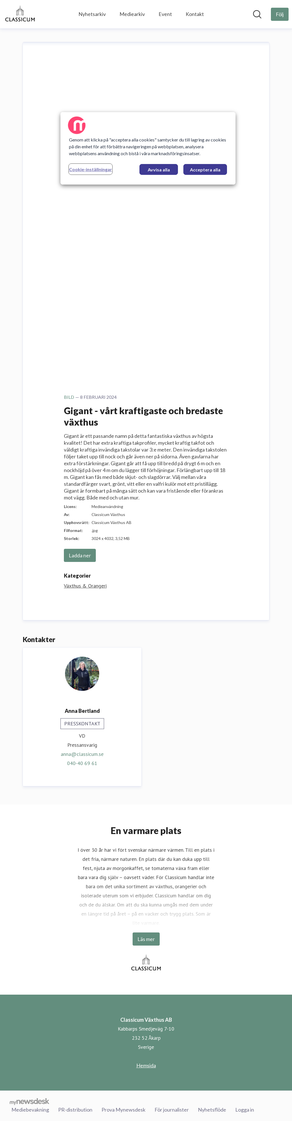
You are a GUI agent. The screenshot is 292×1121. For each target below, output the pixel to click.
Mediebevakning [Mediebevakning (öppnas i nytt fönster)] (30, 1109)
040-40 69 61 (82, 763)
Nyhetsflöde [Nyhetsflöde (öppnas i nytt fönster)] (212, 1109)
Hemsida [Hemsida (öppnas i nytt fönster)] (146, 1065)
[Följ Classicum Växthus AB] (280, 14)
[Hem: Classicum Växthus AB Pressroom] (19, 14)
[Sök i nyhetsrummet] (257, 14)
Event (165, 14)
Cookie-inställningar (90, 169)
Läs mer (146, 939)
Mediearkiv (132, 14)
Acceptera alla (205, 169)
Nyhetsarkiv (92, 14)
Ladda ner (80, 555)
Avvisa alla (159, 169)
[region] (148, 148)
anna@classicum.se (82, 754)
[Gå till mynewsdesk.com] (29, 1101)
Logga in (244, 1109)
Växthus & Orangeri (85, 585)
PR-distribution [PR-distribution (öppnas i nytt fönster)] (75, 1109)
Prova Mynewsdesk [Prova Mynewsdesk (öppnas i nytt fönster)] (123, 1109)
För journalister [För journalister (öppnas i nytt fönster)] (172, 1109)
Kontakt (195, 14)
